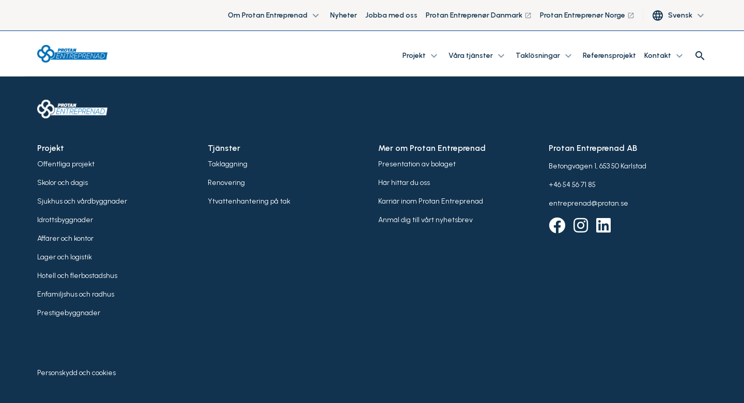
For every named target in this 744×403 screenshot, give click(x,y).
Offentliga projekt (66, 164)
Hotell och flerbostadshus (77, 275)
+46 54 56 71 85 (572, 184)
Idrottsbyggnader (65, 219)
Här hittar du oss (404, 182)
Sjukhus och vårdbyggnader (82, 201)
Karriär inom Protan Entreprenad (430, 201)
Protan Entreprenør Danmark (479, 15)
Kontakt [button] (665, 56)
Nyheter (343, 15)
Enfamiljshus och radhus (75, 294)
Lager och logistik (64, 257)
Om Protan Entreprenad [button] (275, 15)
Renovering (226, 182)
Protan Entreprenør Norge (587, 15)
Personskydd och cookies (76, 372)
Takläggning (227, 164)
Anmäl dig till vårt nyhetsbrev (425, 219)
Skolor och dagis (62, 182)
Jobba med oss (391, 15)
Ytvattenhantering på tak (249, 201)
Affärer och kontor (65, 238)
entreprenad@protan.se (588, 203)
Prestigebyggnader (68, 312)
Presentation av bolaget (417, 164)
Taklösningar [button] (545, 56)
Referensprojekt (609, 55)
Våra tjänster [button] (477, 56)
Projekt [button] (421, 56)
